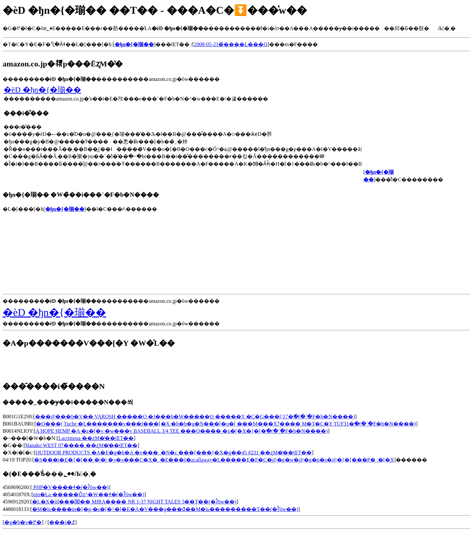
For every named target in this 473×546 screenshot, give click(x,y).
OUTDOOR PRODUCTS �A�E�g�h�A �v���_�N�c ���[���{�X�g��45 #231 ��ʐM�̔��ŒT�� (174, 452)
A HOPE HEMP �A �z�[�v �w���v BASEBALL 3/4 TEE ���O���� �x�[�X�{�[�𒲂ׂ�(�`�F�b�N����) (182, 431)
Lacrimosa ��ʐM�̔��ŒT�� (96, 438)
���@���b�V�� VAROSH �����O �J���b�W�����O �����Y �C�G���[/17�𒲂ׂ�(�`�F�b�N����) (195, 416)
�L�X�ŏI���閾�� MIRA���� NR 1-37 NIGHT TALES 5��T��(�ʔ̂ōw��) (134, 501)
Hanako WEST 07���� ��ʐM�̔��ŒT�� (81, 445)
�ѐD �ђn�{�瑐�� (42, 89)
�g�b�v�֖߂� (23, 522)
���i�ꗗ (62, 522)
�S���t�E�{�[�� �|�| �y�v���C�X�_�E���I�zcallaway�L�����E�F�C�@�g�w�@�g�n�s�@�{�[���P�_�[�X (214, 460)
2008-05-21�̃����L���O (230, 44)
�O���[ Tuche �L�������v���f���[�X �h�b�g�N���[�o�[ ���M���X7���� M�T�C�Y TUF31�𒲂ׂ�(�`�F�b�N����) (226, 424)
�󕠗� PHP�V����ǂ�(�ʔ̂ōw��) (70, 487)
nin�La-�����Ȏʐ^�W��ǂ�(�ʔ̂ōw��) (88, 494)
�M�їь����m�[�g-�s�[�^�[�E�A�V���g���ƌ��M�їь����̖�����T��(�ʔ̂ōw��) (165, 509)
